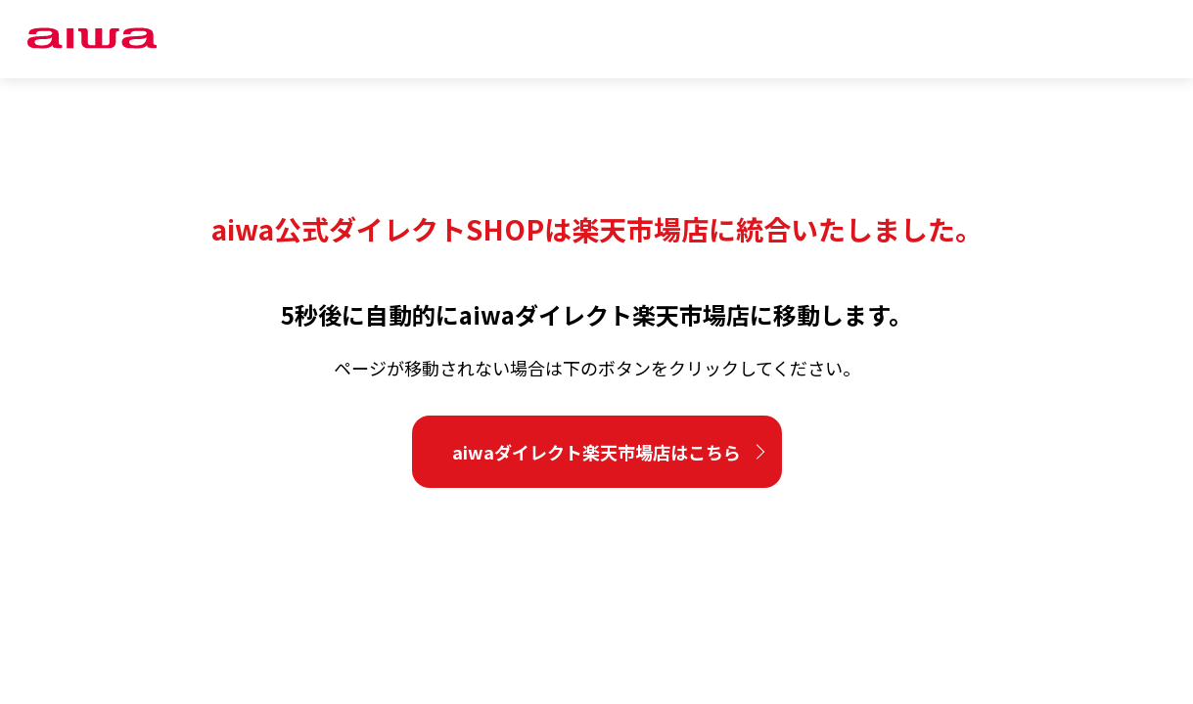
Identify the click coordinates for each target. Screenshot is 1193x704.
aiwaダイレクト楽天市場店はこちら (596, 451)
